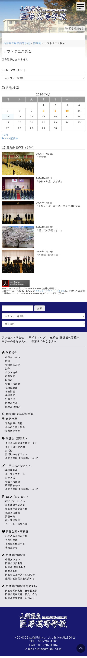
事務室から (11, 547)
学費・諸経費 (12, 384)
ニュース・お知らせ (16, 524)
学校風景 (10, 395)
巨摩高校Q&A (12, 406)
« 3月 (5, 134)
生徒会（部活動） (15, 438)
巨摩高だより (12, 403)
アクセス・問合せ (13, 337)
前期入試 (10, 478)
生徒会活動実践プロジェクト (21, 443)
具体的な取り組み (15, 427)
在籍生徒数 (11, 387)
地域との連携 (12, 512)
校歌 (7, 361)
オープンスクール (15, 474)
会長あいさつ (12, 559)
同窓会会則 (11, 571)
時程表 (9, 380)
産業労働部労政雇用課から (20, 578)
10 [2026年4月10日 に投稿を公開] (67, 111)
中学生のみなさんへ (14, 341)
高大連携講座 (12, 520)
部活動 (9, 450)
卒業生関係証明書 (15, 543)
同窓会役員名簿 (13, 563)
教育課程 (10, 376)
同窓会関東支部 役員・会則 (21, 594)
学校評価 (10, 391)
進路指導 (9, 418)
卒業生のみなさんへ (44, 341)
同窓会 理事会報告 (15, 567)
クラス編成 (11, 372)
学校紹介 (9, 352)
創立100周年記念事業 (17, 413)
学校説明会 (11, 470)
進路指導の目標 (13, 423)
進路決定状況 (12, 431)
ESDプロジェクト (15, 496)
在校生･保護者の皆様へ (65, 337)
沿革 (7, 368)
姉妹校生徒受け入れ (16, 509)
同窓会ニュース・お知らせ (20, 574)
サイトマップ (37, 337)
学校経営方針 (12, 364)
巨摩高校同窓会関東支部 (19, 585)
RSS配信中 (10, 138)
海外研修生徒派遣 (15, 505)
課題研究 (10, 516)
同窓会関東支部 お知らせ (20, 598)
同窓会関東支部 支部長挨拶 (21, 590)
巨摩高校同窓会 (14, 554)
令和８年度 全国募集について (21, 458)
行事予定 (10, 399)
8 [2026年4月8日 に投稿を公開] (43, 111)
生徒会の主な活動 (15, 447)
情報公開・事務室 (15, 531)
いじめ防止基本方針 (16, 536)
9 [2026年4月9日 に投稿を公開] (55, 111)
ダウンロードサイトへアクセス (50, 291)
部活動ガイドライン (16, 454)
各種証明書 (11, 540)
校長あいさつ (12, 357)
